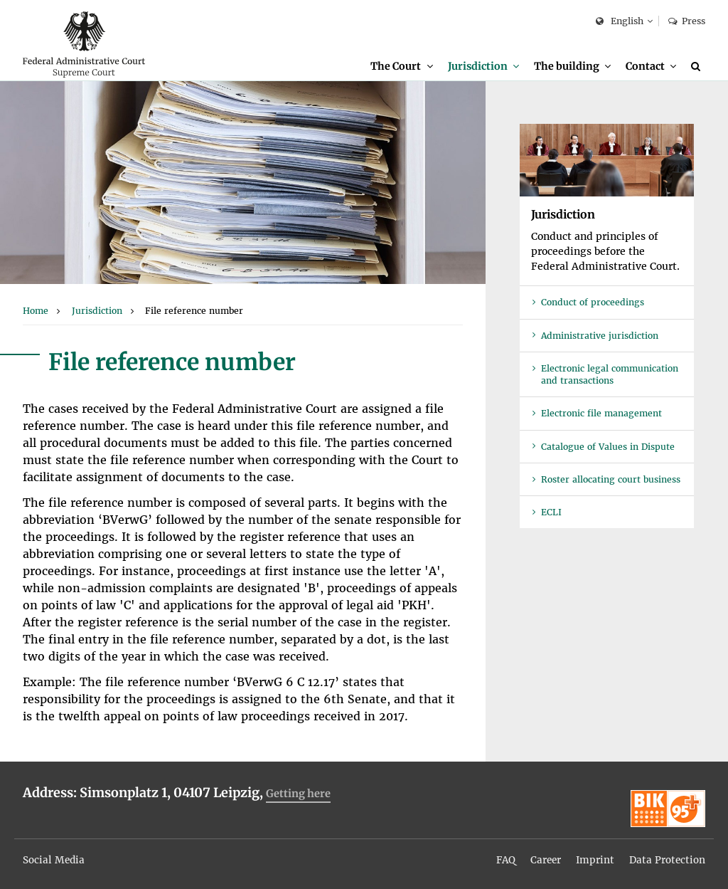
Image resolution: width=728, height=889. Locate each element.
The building (566, 66)
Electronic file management (601, 414)
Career (543, 855)
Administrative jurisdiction (599, 337)
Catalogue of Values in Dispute (608, 448)
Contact (645, 66)
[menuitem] (400, 66)
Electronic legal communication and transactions (609, 375)
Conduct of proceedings (592, 303)
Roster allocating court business (610, 480)
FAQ (501, 855)
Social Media (54, 855)
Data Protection (666, 855)
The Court (394, 66)
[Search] (698, 66)
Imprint (593, 855)
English (619, 21)
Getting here (299, 794)
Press (686, 21)
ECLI (551, 513)
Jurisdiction (476, 66)
